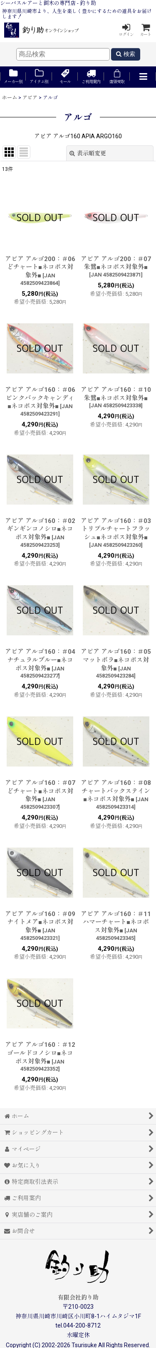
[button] (143, 77)
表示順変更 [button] (87, 153)
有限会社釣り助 (78, 1297)
